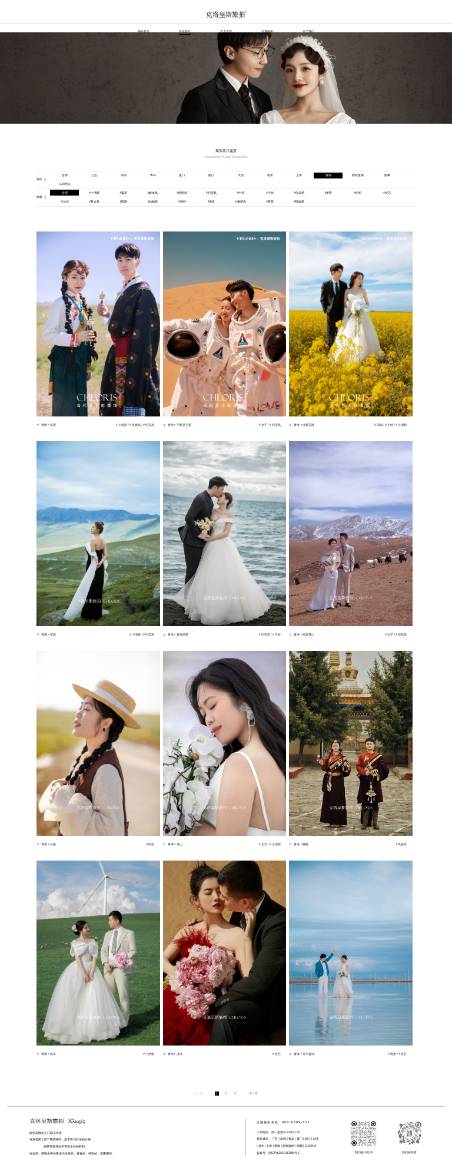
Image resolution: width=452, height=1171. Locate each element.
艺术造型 (226, 31)
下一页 (253, 1093)
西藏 (387, 175)
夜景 (270, 201)
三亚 (94, 175)
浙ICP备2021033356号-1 (284, 1153)
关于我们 (308, 31)
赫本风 (153, 192)
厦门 (182, 175)
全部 (65, 175)
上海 (299, 175)
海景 (211, 201)
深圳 (124, 175)
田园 (123, 201)
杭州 (270, 175)
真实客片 (185, 31)
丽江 (211, 175)
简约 (182, 201)
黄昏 (329, 192)
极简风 (240, 201)
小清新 (94, 192)
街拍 (357, 192)
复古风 (94, 201)
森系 (123, 192)
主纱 (270, 192)
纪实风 (211, 192)
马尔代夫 (65, 184)
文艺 (387, 192)
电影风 (182, 192)
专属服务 (267, 31)
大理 (241, 175)
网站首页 (143, 31)
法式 (65, 201)
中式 (240, 192)
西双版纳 (358, 175)
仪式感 (299, 192)
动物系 (153, 201)
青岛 (153, 175)
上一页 (198, 1093)
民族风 (299, 201)
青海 (328, 175)
